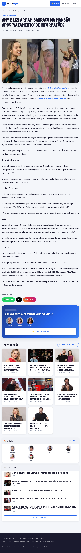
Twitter (46, 547)
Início (4, 11)
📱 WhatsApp (8, 299)
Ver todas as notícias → (68, 345)
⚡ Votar (55, 3)
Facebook (27, 547)
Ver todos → (73, 441)
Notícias (65, 3)
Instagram (37, 547)
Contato (17, 547)
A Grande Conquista (15, 11)
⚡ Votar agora (40, 331)
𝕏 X (19, 299)
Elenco (74, 3)
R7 (38, 30)
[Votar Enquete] (11, 4)
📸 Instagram (30, 299)
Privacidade (6, 547)
